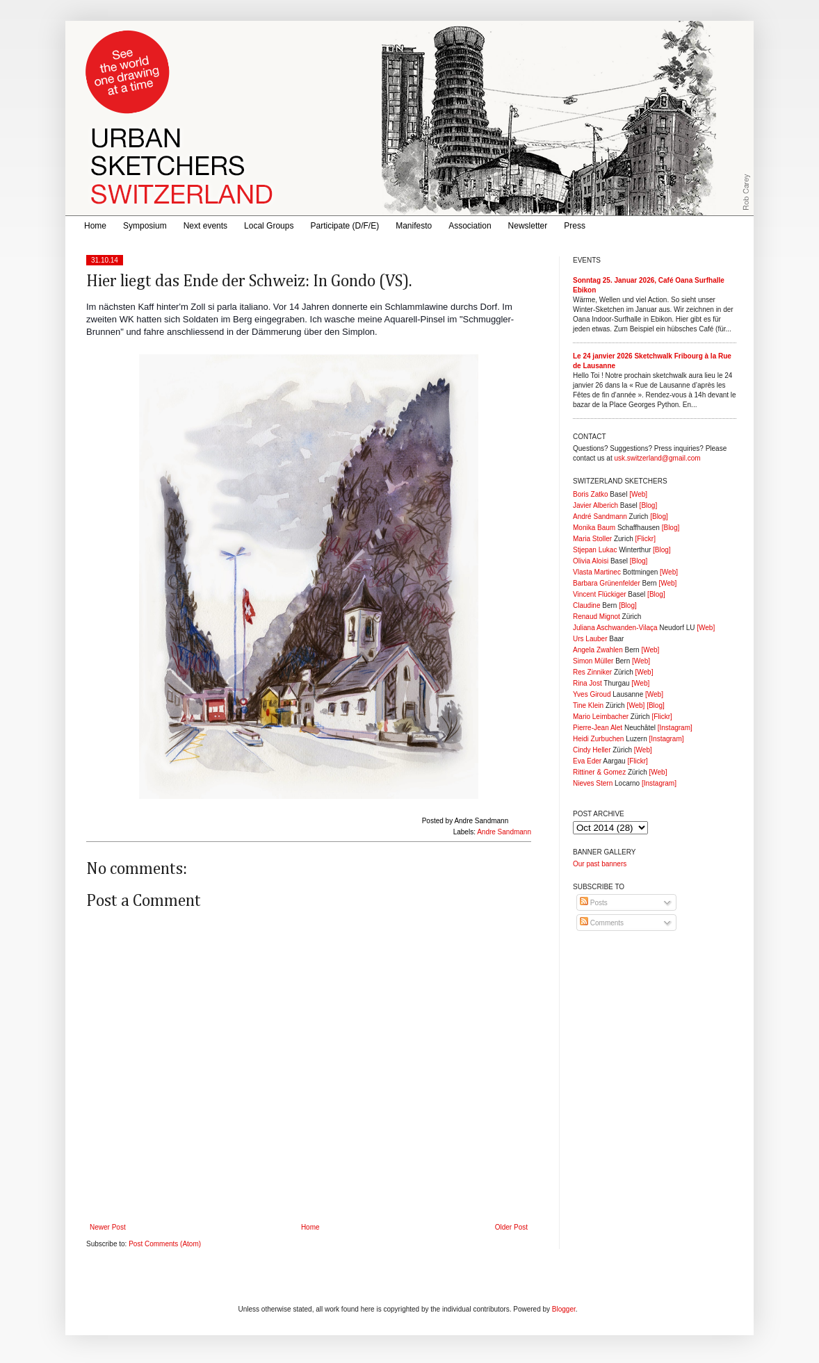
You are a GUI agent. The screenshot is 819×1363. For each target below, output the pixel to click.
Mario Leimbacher (601, 716)
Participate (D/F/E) (344, 226)
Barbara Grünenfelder (606, 583)
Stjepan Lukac (595, 550)
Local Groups (268, 226)
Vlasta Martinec (597, 572)
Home (95, 226)
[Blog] (649, 505)
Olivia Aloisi (590, 561)
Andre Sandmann (504, 832)
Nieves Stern (593, 783)
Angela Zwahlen (598, 650)
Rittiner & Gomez (599, 772)
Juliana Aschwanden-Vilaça (615, 627)
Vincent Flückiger (599, 594)
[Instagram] (675, 728)
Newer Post (108, 1227)
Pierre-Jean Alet (597, 728)
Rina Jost (587, 683)
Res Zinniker (592, 672)
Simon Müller (593, 661)
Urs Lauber (590, 639)
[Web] (638, 494)
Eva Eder (587, 761)
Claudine (586, 605)
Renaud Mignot (596, 616)
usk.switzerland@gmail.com (657, 458)
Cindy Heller (591, 750)
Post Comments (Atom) (165, 1244)
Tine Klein (588, 705)
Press (574, 226)
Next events (205, 226)
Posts (594, 903)
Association (469, 226)
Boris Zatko (590, 494)
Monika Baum (594, 527)
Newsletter (528, 226)
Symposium (145, 226)
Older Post (511, 1227)
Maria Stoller (592, 539)
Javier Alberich (595, 505)
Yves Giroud (591, 694)
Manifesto (414, 226)
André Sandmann (600, 516)
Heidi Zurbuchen (598, 739)
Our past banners (599, 864)
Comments (602, 923)
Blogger (564, 1309)
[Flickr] (645, 539)
